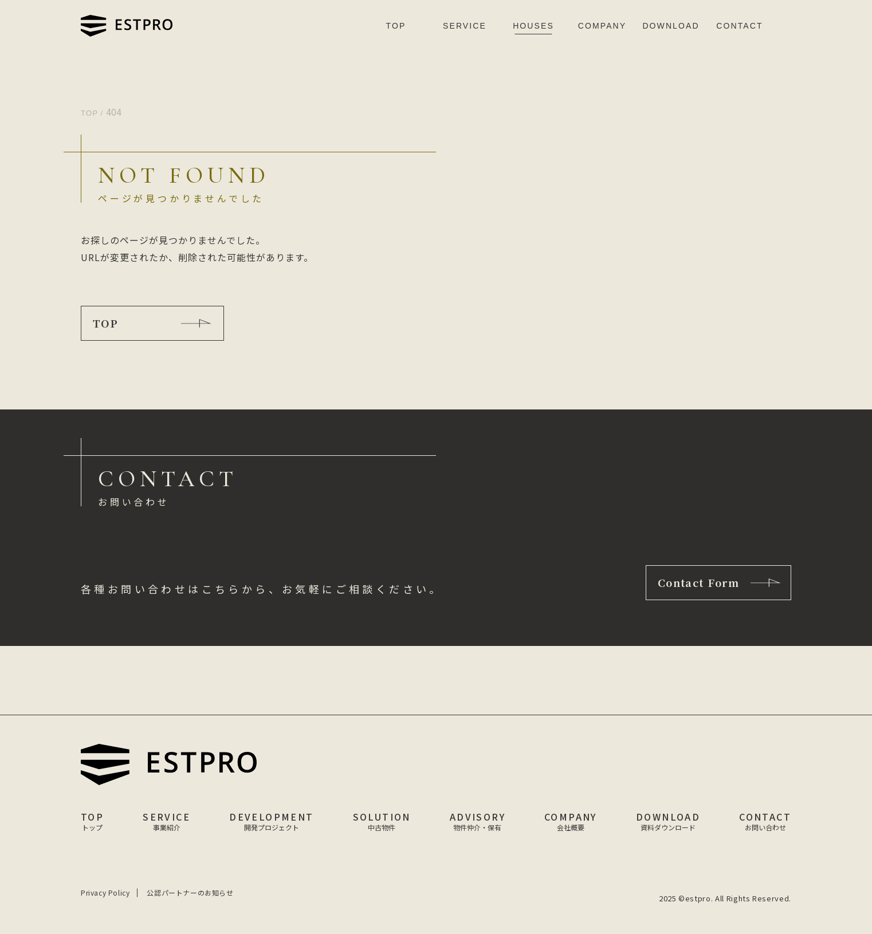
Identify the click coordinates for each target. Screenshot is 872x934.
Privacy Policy (105, 893)
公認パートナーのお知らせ (190, 893)
